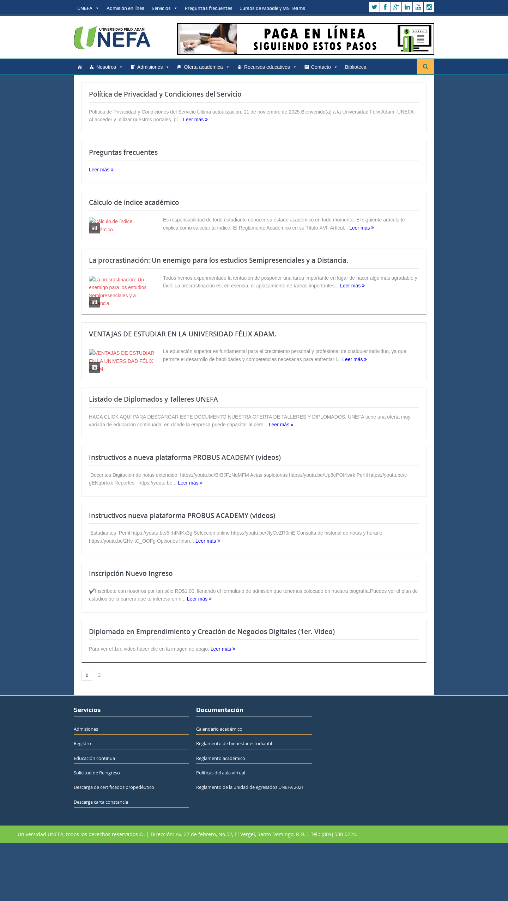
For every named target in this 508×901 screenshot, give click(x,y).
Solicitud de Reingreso (97, 830)
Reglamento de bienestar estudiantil (234, 801)
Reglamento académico (220, 815)
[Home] (80, 67)
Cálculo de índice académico (134, 202)
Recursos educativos (270, 67)
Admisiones (153, 67)
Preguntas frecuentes (208, 8)
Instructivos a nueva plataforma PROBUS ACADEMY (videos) (185, 514)
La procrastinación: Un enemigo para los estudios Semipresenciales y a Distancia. (218, 287)
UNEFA (88, 8)
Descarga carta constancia (101, 859)
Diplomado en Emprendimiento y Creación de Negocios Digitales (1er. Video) (212, 689)
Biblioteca (356, 67)
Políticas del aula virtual (220, 830)
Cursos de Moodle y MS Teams (272, 8)
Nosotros (109, 67)
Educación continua (94, 815)
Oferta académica (207, 67)
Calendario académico (219, 786)
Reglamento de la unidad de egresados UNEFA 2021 (250, 845)
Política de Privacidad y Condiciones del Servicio (165, 94)
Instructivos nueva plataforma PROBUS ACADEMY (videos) (182, 573)
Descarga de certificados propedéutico (114, 845)
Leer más (195, 119)
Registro (82, 801)
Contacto (324, 67)
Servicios (165, 8)
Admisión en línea (126, 8)
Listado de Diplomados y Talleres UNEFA (153, 457)
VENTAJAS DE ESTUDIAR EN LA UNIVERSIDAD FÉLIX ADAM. (182, 372)
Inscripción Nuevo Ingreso (131, 630)
